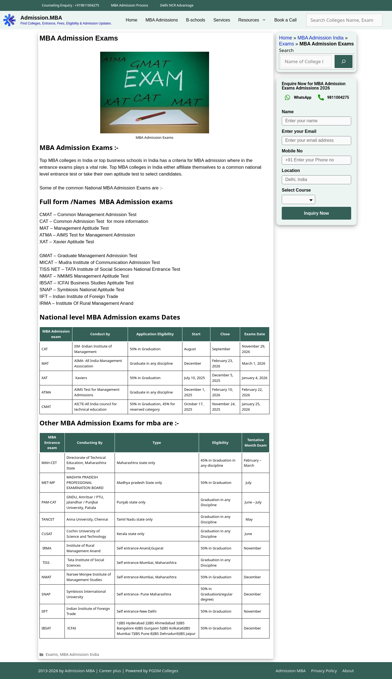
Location (291, 170)
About (348, 670)
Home (131, 20)
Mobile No (292, 151)
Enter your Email (299, 131)
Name (288, 111)
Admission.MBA (41, 18)
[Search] (344, 61)
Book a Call (285, 20)
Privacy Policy (324, 670)
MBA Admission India (79, 654)
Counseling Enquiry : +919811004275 (70, 5)
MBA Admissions (161, 20)
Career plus (110, 670)
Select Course (296, 190)
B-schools (195, 20)
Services (221, 20)
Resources (254, 20)
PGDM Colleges (163, 670)
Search (286, 50)
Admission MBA (291, 670)
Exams (52, 654)
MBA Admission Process (129, 5)
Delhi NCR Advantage (176, 5)
